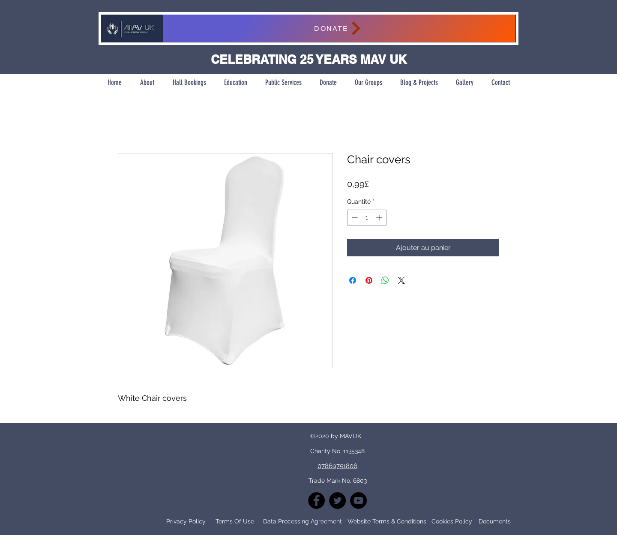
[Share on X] (401, 280)
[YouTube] (358, 500)
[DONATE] (338, 28)
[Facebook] (316, 500)
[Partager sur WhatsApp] (385, 280)
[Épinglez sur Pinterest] (369, 280)
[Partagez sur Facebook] (352, 280)
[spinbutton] (366, 217)
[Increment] (379, 217)
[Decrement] (353, 217)
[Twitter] (337, 500)
